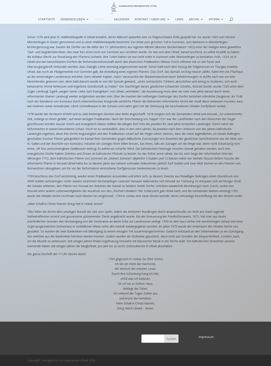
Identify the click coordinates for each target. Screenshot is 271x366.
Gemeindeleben (72, 19)
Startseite (46, 19)
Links (179, 19)
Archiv (194, 19)
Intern (214, 19)
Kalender (121, 19)
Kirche (99, 19)
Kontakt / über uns (150, 19)
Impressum (206, 337)
